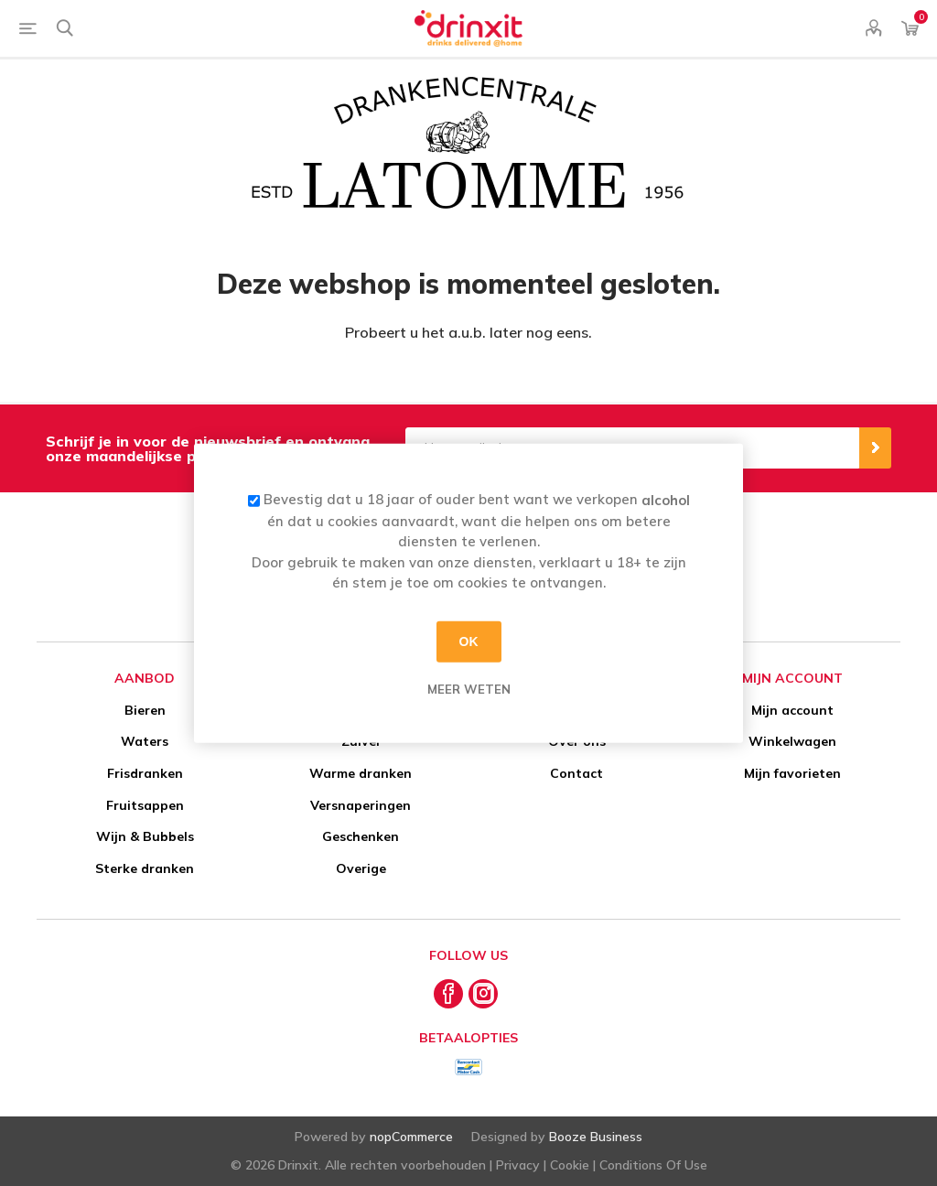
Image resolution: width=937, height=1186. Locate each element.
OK (469, 641)
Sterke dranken (144, 868)
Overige (361, 868)
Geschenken (360, 836)
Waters (144, 741)
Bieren (145, 710)
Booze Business (595, 1136)
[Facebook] (448, 993)
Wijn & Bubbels (145, 836)
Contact (576, 773)
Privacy (518, 1165)
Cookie (569, 1165)
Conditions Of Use (653, 1165)
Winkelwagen (792, 741)
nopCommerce (411, 1136)
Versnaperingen (360, 805)
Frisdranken (145, 773)
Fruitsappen (145, 805)
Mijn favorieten (792, 773)
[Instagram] (483, 993)
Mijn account (792, 710)
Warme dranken (360, 773)
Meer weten (469, 688)
